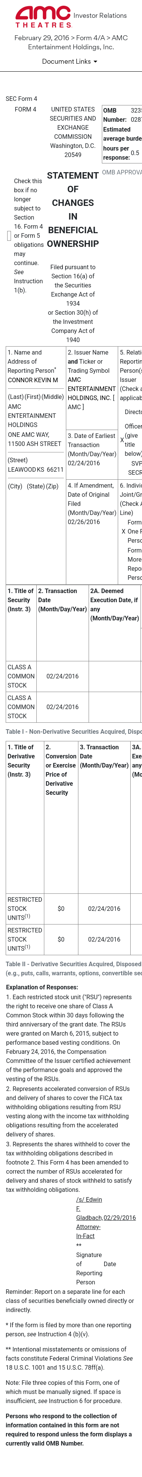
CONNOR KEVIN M (33, 380)
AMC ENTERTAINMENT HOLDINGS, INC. (92, 389)
